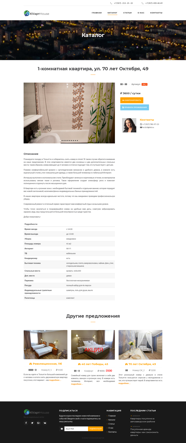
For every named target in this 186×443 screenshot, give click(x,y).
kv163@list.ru (148, 127)
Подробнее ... (55, 380)
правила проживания (134, 107)
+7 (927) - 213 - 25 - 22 (123, 3)
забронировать (131, 100)
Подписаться (96, 429)
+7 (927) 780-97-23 (151, 124)
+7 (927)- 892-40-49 (153, 3)
